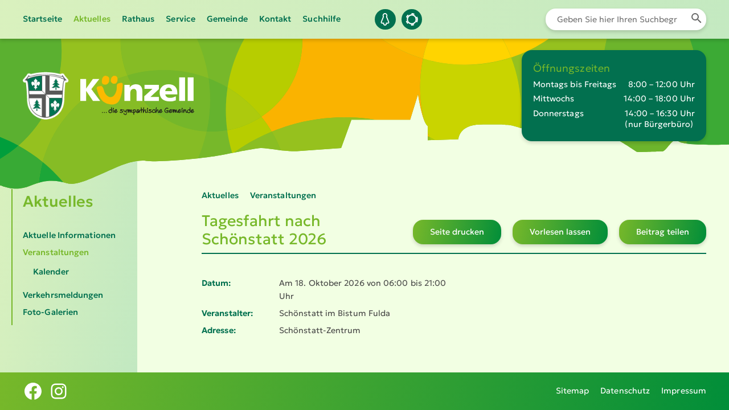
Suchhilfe (321, 19)
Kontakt (275, 19)
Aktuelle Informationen (69, 235)
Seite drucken (457, 232)
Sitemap (572, 391)
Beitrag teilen (662, 232)
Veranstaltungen (56, 252)
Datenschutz (625, 391)
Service (180, 19)
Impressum (683, 391)
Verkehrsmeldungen (63, 295)
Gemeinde (227, 19)
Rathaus (138, 19)
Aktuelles (91, 19)
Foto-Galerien (50, 312)
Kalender (51, 271)
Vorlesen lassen (560, 232)
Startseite (42, 19)
